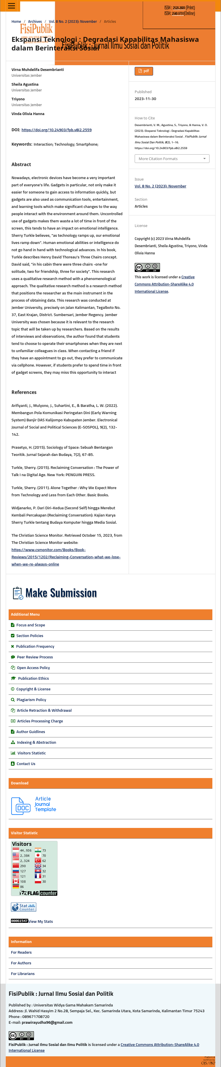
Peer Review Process (35, 657)
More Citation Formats (158, 158)
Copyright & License (33, 689)
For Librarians (23, 974)
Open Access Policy (33, 668)
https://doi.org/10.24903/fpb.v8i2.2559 (57, 130)
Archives (35, 22)
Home (16, 22)
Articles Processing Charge (39, 721)
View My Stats (40, 922)
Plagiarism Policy (31, 700)
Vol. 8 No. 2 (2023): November (73, 22)
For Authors (21, 963)
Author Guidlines (30, 732)
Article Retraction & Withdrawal (44, 711)
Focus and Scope (30, 625)
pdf (146, 71)
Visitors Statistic (32, 753)
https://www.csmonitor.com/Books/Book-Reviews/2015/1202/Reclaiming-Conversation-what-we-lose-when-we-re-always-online (66, 557)
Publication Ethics (33, 679)
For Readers (21, 952)
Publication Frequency (35, 647)
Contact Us (26, 764)
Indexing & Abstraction (36, 743)
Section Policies (29, 636)
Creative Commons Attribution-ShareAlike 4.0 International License (165, 284)
